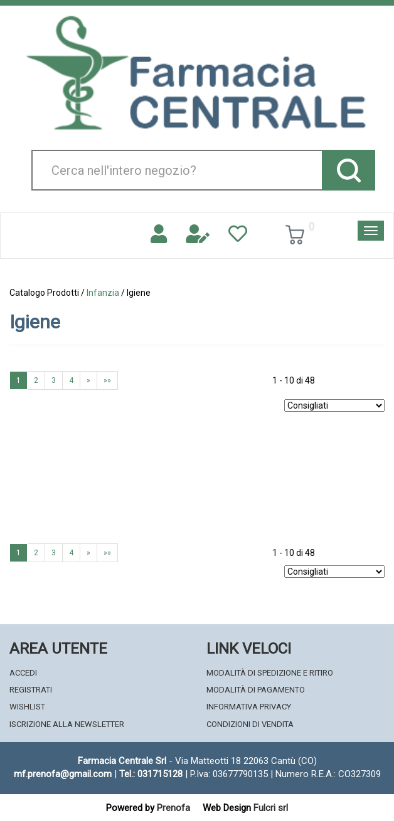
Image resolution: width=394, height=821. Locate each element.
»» (107, 380)
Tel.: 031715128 (151, 774)
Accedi (23, 672)
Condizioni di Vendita (250, 724)
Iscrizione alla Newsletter (66, 724)
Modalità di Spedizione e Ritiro (269, 672)
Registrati (30, 689)
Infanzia (103, 293)
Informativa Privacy (248, 706)
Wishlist (27, 706)
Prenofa (173, 807)
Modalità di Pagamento (255, 689)
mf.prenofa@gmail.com (63, 774)
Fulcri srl (270, 807)
